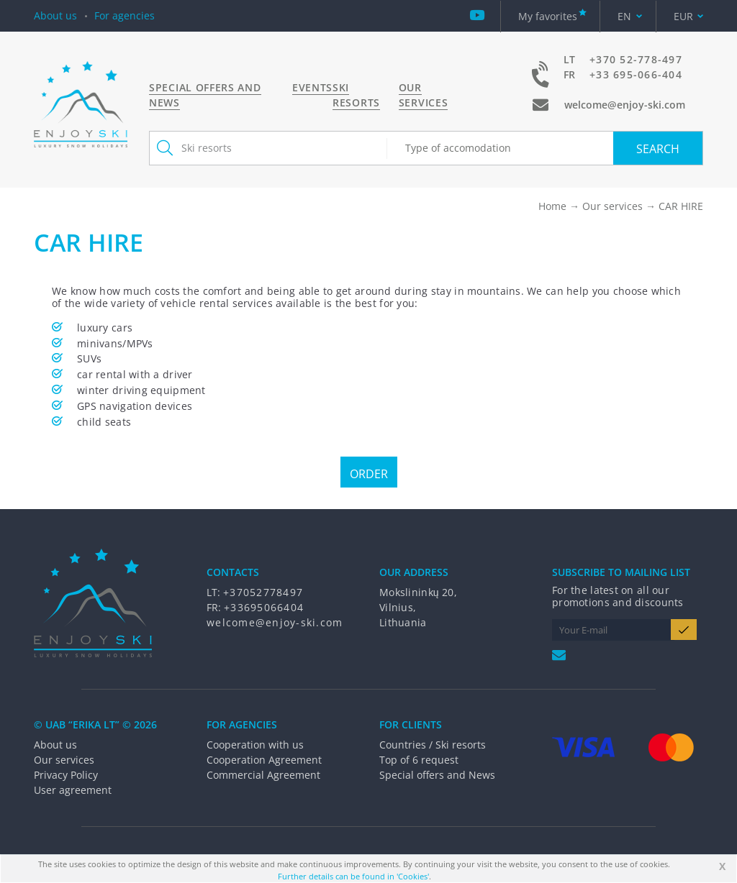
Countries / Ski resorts (432, 744)
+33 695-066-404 (635, 74)
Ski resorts (356, 95)
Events (312, 87)
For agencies (124, 15)
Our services (423, 95)
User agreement (73, 790)
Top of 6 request (418, 760)
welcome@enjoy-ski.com (624, 104)
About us (55, 15)
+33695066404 (264, 607)
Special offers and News (437, 775)
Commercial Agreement (263, 775)
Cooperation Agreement (264, 760)
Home (552, 206)
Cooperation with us (255, 744)
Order (369, 474)
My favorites (547, 16)
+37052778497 (263, 592)
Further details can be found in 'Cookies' (353, 876)
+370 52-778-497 (635, 59)
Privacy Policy (66, 775)
